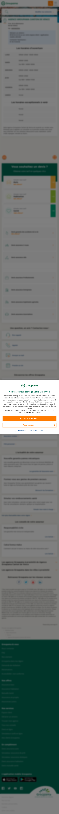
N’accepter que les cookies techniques (31, 431)
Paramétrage (28, 425)
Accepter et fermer (28, 418)
